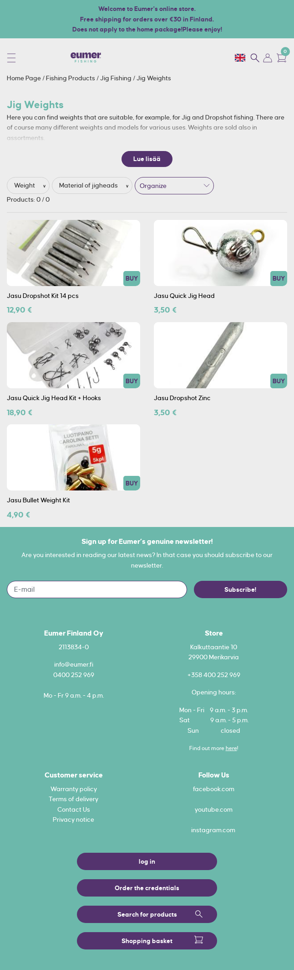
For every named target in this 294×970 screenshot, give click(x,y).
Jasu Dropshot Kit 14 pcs (43, 295)
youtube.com (214, 809)
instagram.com (213, 830)
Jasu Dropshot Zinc (182, 398)
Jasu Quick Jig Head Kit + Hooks (54, 398)
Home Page (24, 78)
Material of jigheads (89, 185)
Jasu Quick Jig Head (184, 295)
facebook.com (213, 789)
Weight (25, 185)
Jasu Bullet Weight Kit (38, 500)
